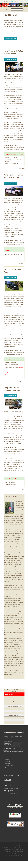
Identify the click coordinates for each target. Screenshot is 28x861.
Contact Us (7, 761)
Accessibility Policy (9, 765)
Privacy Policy (8, 763)
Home (6, 757)
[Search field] (17, 9)
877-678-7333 (11, 1)
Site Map (7, 767)
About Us (7, 759)
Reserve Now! (11, 38)
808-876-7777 (20, 1)
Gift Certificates (8, 770)
